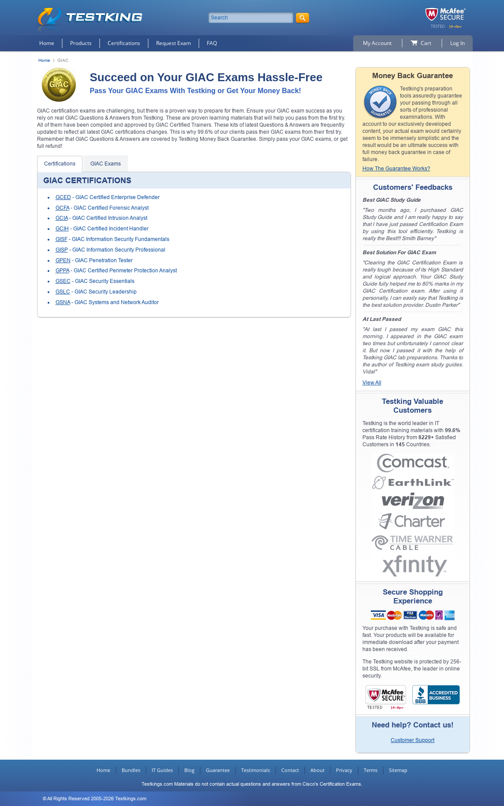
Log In (457, 43)
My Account (377, 43)
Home (46, 43)
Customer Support (412, 740)
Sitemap (398, 770)
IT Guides (162, 770)
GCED (63, 197)
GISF (61, 239)
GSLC (63, 292)
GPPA (62, 270)
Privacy (344, 770)
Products (81, 43)
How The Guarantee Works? (396, 169)
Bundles (131, 770)
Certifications (124, 43)
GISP (62, 250)
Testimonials (255, 770)
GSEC (63, 281)
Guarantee (218, 770)
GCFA (62, 208)
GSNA (63, 302)
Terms (370, 770)
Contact (290, 770)
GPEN (63, 260)
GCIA (62, 218)
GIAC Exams (105, 164)
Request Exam (173, 43)
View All (371, 383)
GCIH (62, 229)
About (317, 770)
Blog (189, 770)
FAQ (212, 43)
